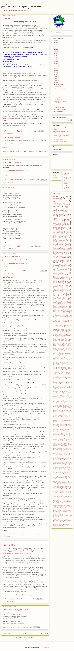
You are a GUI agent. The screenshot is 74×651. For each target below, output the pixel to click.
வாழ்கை (56, 516)
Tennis (68, 240)
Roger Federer (65, 322)
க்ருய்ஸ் (61, 282)
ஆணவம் (54, 359)
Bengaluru (55, 312)
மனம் (58, 492)
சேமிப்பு (62, 251)
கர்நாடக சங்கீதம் (66, 232)
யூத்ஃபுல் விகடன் (61, 503)
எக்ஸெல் (59, 369)
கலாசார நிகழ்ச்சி (56, 383)
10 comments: (32, 534)
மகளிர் (69, 488)
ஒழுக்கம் (68, 374)
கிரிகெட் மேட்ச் (58, 391)
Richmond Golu (66, 321)
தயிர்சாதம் (68, 436)
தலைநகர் (67, 438)
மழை (54, 229)
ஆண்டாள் (68, 359)
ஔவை (70, 248)
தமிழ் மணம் (65, 434)
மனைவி (59, 493)
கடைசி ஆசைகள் (56, 378)
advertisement (62, 327)
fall (64, 243)
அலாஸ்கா (67, 272)
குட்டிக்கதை (60, 393)
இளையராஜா (56, 248)
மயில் (64, 493)
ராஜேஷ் (62, 257)
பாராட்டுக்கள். (55, 473)
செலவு (61, 286)
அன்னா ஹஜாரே (68, 350)
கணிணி (54, 379)
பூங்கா (55, 299)
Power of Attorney (63, 319)
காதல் (63, 224)
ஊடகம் (54, 369)
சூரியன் (54, 417)
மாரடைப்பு (55, 498)
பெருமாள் (55, 483)
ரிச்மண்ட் (67, 222)
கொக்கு (68, 400)
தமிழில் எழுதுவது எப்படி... (66, 187)
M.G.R (60, 262)
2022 (55, 49)
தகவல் (54, 252)
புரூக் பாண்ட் (69, 479)
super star (70, 344)
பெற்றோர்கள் (61, 483)
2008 (55, 78)
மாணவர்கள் (67, 496)
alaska (70, 262)
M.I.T (55, 317)
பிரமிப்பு (62, 237)
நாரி (71, 454)
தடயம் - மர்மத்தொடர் (11, 257)
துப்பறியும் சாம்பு (59, 446)
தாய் (68, 225)
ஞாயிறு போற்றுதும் (64, 214)
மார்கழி (59, 498)
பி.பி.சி (54, 474)
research (62, 340)
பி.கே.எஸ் (61, 228)
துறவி (66, 446)
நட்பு (69, 235)
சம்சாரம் (59, 410)
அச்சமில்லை (55, 349)
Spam (69, 324)
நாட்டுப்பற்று (55, 454)
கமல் (59, 382)
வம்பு (64, 303)
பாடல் (68, 218)
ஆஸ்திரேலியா (57, 362)
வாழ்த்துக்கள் (66, 239)
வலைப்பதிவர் (58, 305)
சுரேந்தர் (59, 416)
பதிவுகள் (69, 295)
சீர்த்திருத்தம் (55, 415)
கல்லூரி (63, 279)
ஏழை (67, 372)
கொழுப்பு (55, 282)
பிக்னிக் (54, 298)
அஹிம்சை (56, 358)
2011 (55, 72)
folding (69, 331)
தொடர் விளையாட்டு (62, 291)
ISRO (70, 316)
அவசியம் (61, 357)
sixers (70, 343)
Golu (71, 315)
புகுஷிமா (58, 478)
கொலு (54, 214)
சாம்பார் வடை (63, 411)
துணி (54, 446)
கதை (65, 200)
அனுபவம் (66, 219)
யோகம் (68, 503)
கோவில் (54, 405)
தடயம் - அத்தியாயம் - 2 (11, 162)
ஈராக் (61, 276)
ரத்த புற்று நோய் (60, 506)
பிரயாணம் (61, 216)
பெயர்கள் (68, 482)
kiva (56, 266)
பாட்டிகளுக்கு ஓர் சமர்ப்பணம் (59, 469)
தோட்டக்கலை (56, 293)
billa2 (69, 329)
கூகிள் (69, 397)
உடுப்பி (54, 367)
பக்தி (69, 460)
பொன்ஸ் (60, 487)
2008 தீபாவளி (62, 240)
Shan (64, 324)
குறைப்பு (68, 395)
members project (68, 336)
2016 (55, 61)
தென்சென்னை (63, 290)
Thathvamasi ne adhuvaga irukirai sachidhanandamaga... (61, 132)
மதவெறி (61, 491)
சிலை (68, 414)
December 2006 (60, 84)
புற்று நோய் (69, 237)
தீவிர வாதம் (67, 445)
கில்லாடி (70, 392)
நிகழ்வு (59, 236)
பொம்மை (65, 487)
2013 (55, 68)
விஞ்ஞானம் (55, 517)
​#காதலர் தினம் (61, 307)
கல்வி (54, 233)
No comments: (28, 131)
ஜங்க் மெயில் (56, 424)
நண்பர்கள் (66, 254)
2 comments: (25, 246)
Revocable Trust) (56, 321)
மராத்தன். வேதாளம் (57, 495)
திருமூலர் (61, 443)
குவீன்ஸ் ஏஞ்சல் (62, 397)
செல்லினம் (55, 420)
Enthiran (68, 314)
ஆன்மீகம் (59, 360)
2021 (55, 51)
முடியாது (59, 501)
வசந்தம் (68, 257)
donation (60, 331)
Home (25, 633)
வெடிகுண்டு (56, 520)
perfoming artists (56, 339)
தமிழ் (57, 211)
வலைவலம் (6, 18)
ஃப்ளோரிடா (67, 348)
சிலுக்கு (62, 414)
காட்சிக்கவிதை (63, 386)
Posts (55, 175)
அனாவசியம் (60, 350)
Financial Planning (56, 315)
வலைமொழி (62, 512)
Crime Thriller (69, 261)
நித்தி (63, 457)
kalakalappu (58, 335)
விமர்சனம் (62, 258)
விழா (58, 519)
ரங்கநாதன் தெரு (67, 505)
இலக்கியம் (65, 212)
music (55, 338)
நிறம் (4, 190)
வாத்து (61, 515)
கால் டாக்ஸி (67, 388)
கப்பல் (58, 232)
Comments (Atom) (29, 637)
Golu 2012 (56, 316)
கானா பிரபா (55, 387)
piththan (62, 339)
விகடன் (54, 306)
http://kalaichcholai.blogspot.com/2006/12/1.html (15, 263)
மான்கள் (61, 497)
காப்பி (68, 279)
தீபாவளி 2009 (60, 445)
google (54, 244)
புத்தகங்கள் (69, 478)
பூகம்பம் (65, 481)
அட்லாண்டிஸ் (66, 268)
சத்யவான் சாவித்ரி (66, 406)
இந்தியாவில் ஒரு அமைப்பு (36, 73)
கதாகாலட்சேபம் (56, 381)
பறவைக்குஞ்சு (55, 467)
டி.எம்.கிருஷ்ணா (67, 429)
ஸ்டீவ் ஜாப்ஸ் (67, 524)
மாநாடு (54, 302)
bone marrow (56, 219)
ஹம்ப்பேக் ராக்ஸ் (56, 526)
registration (56, 340)
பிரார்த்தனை (64, 477)
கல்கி (59, 384)
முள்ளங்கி (56, 502)
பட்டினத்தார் (69, 220)
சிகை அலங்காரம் (58, 412)
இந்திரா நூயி (63, 274)
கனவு (63, 381)
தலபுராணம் (60, 438)
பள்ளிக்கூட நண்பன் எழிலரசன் (11, 111)
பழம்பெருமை (67, 467)
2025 (55, 42)
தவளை (61, 439)
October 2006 (59, 107)
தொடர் (70, 290)
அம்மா (68, 245)
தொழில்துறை (67, 450)
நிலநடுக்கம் (56, 459)
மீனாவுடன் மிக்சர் (58, 222)
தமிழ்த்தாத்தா (60, 435)
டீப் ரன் (54, 430)
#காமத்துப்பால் (56, 261)
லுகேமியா (57, 239)
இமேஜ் (70, 274)
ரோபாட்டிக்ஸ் (67, 510)
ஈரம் (69, 364)
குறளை (54, 395)
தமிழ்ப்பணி (55, 436)
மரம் (59, 301)
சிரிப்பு (56, 285)
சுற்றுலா (63, 416)
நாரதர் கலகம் (65, 454)
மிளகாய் (56, 500)
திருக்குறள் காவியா (56, 440)
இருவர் (55, 364)
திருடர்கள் (68, 440)
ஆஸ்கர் (70, 360)
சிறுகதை (55, 216)
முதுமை (70, 501)
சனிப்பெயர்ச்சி (67, 407)
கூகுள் (68, 216)
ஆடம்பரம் (68, 358)
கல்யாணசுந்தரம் (56, 224)
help (60, 209)
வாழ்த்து (68, 516)
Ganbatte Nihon (65, 315)
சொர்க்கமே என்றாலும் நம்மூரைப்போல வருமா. (62, 422)
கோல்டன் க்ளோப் (61, 403)
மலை (65, 256)
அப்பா (54, 223)
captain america (60, 330)
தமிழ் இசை (64, 433)
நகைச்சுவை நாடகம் (64, 253)
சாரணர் (70, 249)
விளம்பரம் (61, 306)
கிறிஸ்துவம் (64, 392)
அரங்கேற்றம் (7, 277)
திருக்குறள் (55, 235)
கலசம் (69, 382)
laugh (64, 335)
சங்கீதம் (64, 249)
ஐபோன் (63, 373)
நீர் (53, 295)
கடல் (69, 377)
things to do (56, 345)
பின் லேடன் (61, 476)
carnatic (56, 264)
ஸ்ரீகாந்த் (54, 525)
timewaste (62, 345)
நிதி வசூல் (68, 455)
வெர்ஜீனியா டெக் (64, 260)
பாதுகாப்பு (68, 471)
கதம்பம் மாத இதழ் (64, 379)
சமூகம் (55, 410)
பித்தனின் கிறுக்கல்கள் (61, 474)
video (70, 346)
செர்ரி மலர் (60, 419)
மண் (53, 491)
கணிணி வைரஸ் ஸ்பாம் (59, 207)
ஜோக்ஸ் (68, 426)
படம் (67, 198)
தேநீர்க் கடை (67, 449)
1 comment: (31, 151)
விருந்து (54, 519)
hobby (70, 334)
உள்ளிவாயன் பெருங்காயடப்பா (63, 368)
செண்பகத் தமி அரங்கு (65, 417)
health (66, 334)
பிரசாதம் (54, 477)
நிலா (62, 459)
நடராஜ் (63, 293)
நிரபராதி (70, 458)
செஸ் (62, 421)
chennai (54, 243)
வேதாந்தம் (67, 521)
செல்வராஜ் (61, 420)
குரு (69, 393)
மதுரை (66, 491)
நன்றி (54, 453)
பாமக (59, 472)
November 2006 (60, 105)
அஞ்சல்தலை (67, 349)
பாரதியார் (55, 228)
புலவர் (60, 481)
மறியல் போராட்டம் (66, 495)
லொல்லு (59, 511)
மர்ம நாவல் (10, 154)
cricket (59, 243)
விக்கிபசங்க (5, 118)
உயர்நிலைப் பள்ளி (66, 367)
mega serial (61, 336)
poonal (61, 266)
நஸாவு (54, 294)
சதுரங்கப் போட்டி (57, 406)
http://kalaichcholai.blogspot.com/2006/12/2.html (15, 170)
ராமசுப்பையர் (69, 507)
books (68, 241)
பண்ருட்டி (62, 218)
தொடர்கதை (55, 450)
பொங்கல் (54, 486)
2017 (55, 59)
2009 (55, 76)
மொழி (64, 502)
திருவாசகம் (55, 444)
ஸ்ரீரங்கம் (55, 307)
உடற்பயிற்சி (55, 365)
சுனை (70, 415)
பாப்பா (54, 472)
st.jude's (59, 344)
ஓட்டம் (62, 376)
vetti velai (66, 346)
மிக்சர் (64, 498)
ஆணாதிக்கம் (61, 359)
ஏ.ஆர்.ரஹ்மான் (56, 372)
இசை (54, 215)
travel (60, 268)
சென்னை (55, 210)
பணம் (70, 462)
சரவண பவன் (65, 410)
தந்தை (55, 431)
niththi (64, 338)
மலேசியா (54, 496)
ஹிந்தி (62, 526)
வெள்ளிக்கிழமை (68, 520)
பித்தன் (60, 256)
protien (67, 339)
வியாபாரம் (67, 517)
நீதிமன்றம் (68, 459)
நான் (60, 454)
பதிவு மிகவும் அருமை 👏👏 (59, 141)
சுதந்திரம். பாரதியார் (63, 415)
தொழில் (61, 450)
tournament (68, 345)
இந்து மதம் (59, 363)
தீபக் (55, 445)
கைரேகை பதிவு (62, 400)
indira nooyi (63, 265)
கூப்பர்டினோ (61, 398)
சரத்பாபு (59, 283)
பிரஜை (59, 477)
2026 (55, 40)
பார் (61, 473)
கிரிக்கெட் (55, 281)
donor (54, 265)
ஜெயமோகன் (62, 426)
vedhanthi (60, 346)
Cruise (65, 312)
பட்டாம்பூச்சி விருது (63, 462)
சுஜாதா (56, 251)
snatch (55, 344)
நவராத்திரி (55, 218)
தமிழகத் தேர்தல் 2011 (62, 431)
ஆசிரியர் (62, 358)
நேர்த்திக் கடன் (62, 460)
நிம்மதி (68, 457)
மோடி (69, 502)
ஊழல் (58, 277)
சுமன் (55, 416)
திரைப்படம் (62, 235)
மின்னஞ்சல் (69, 498)
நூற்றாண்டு (55, 460)
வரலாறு (70, 303)
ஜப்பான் (62, 425)
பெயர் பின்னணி (60, 482)
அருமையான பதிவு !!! (58, 139)
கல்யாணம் (63, 384)
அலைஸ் (68, 355)
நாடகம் (54, 236)
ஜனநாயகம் (63, 424)
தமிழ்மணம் (61, 436)
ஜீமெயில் (68, 425)
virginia (55, 348)
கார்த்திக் (57, 388)
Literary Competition (61, 229)
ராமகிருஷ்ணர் (61, 507)
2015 (55, 63)
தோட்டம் (55, 253)
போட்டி (68, 228)
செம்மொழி (55, 286)
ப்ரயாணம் (59, 488)
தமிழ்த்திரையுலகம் (57, 289)
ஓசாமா (54, 376)
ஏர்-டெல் (62, 372)
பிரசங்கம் (68, 476)
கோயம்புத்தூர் (67, 402)
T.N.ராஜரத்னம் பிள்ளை (57, 325)
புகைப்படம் (63, 478)
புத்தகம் (55, 479)
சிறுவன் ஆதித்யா (36, 28)
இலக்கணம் (66, 209)
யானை (54, 503)
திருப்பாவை (55, 443)
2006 (55, 82)
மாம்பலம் (68, 497)
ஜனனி (69, 424)
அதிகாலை (55, 350)
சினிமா (67, 215)
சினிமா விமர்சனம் (67, 283)
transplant (54, 346)
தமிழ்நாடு (68, 435)
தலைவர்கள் (55, 439)
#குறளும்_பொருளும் (59, 203)
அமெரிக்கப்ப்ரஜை (56, 354)
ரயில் (60, 303)
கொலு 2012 (56, 401)
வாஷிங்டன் (66, 305)
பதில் (69, 463)
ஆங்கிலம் (55, 247)
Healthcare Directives (64, 316)
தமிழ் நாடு (64, 287)
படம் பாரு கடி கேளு (60, 204)
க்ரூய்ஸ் (58, 233)
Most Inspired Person (62, 317)
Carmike (60, 312)
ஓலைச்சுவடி (67, 376)
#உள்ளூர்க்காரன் (57, 198)
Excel (55, 262)
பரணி (68, 464)
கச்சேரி (62, 278)
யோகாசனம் (55, 505)
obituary (68, 338)
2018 (55, 57)
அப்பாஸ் (68, 353)
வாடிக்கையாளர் (56, 515)
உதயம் (59, 367)
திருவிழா (70, 444)
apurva (59, 329)
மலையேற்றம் (66, 301)
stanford (64, 344)
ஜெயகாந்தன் (55, 426)
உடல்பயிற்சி (67, 365)
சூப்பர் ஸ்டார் (65, 285)
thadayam (55, 268)
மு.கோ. (54, 501)
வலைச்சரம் (56, 512)
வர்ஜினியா (64, 511)
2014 (55, 66)
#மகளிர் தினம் (57, 310)
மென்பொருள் (68, 302)
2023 (55, 47)
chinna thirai (67, 330)
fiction (62, 231)
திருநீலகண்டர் (67, 441)
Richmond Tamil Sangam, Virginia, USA (14, 10)
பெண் (60, 299)
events (64, 331)
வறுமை (70, 511)
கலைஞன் (54, 384)
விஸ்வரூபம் (63, 519)
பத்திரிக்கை (55, 464)
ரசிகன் (55, 303)
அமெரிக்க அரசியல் (64, 269)
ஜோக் (68, 251)
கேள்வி (68, 398)
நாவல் (63, 455)
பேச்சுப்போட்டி (69, 483)
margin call (55, 336)
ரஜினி (54, 506)
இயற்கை (56, 276)
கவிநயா (14, 248)
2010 (55, 74)
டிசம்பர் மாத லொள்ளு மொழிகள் (15, 609)
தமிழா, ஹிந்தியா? (9, 545)
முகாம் (55, 257)
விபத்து (61, 517)
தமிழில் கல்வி (10, 601)
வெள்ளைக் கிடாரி (58, 521)
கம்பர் (58, 279)
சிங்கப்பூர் (67, 412)
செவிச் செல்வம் (68, 420)
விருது (68, 258)
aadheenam (55, 327)
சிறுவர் (63, 233)
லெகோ (54, 511)
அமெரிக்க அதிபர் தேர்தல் (59, 245)
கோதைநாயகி (66, 401)
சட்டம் (70, 405)
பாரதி (68, 297)
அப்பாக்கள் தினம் (60, 353)
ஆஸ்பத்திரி (64, 362)
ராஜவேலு (55, 507)
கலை (69, 383)
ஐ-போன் (58, 373)
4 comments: (31, 270)
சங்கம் (66, 282)
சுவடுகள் (68, 416)
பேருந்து (65, 299)
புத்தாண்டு (69, 298)
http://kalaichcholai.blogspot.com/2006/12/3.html (15, 144)
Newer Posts (6, 633)
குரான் (65, 393)
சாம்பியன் (70, 411)
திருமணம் (61, 252)
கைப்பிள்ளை (55, 400)
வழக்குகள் (69, 512)
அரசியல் (55, 220)
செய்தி (54, 419)
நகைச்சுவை (56, 206)
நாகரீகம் (58, 453)
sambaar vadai (56, 341)
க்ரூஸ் (58, 405)
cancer (70, 229)
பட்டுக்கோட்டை (56, 227)
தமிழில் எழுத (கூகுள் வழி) (67, 177)
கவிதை (9, 248)
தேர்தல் (67, 252)
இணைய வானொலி (58, 273)
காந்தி (69, 386)
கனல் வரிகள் (67, 223)
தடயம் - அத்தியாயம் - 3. (11, 137)
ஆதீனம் (54, 360)
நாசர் (69, 453)
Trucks (65, 325)
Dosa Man (59, 314)
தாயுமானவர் (67, 289)
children (62, 210)
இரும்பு (70, 363)
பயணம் (65, 236)
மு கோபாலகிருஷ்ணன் (65, 500)
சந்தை (61, 407)
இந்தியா (69, 210)
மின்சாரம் (60, 302)
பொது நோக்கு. (61, 486)
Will (62, 326)
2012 (55, 70)
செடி (58, 417)
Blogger (46, 647)
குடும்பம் (62, 281)
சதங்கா (65, 197)
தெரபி (55, 449)
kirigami (70, 265)
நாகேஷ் (64, 453)
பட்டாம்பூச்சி (62, 295)
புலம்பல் (55, 481)
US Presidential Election (58, 241)
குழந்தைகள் (55, 397)
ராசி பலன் (68, 506)
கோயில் (54, 403)
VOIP (69, 325)
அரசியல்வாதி (56, 270)
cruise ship (55, 331)
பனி (56, 297)
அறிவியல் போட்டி (57, 272)
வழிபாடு (56, 514)
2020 (55, 53)
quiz (71, 339)
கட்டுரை (61, 220)
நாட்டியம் (60, 294)
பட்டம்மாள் (55, 462)
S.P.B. (60, 324)
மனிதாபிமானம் (64, 492)
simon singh (60, 343)
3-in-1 (59, 311)
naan (59, 338)
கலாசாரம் (64, 383)
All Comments (57, 177)
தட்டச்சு (70, 430)
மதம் (57, 491)
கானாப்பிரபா (62, 387)
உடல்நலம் (61, 365)
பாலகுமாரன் (67, 473)
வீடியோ (68, 306)
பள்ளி (70, 236)
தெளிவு (60, 449)
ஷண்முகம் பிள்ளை (58, 524)
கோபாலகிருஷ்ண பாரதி (57, 402)
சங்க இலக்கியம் (64, 405)
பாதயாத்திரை (60, 471)
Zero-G (68, 326)
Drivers (63, 314)
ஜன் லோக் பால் (56, 425)
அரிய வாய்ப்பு (56, 355)
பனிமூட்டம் (62, 464)
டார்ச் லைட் (59, 429)
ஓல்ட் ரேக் (55, 377)
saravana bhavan (64, 341)
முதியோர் (65, 501)
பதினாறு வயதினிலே (62, 463)
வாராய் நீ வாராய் (68, 515)
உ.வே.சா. (63, 248)
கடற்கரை (65, 377)
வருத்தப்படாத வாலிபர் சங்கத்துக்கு (24, 116)
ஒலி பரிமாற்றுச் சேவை (60, 374)
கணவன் (68, 378)
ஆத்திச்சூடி (65, 247)
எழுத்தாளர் (56, 278)
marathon (68, 335)
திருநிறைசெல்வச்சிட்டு (57, 441)
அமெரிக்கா (55, 212)
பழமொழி (61, 297)
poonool (67, 266)
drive (58, 265)
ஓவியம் (59, 377)
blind (53, 330)
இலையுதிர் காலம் (62, 364)
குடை (55, 393)
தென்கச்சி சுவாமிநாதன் (67, 448)
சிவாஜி (54, 225)
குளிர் (68, 281)
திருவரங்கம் (67, 443)
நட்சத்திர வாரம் (57, 254)
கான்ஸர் (68, 387)
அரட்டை (63, 354)
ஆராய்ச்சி (65, 360)
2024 (55, 45)
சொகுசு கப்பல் (67, 421)
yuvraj (61, 348)
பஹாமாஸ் (66, 227)
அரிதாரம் (68, 354)
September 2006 (60, 109)
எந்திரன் (65, 369)
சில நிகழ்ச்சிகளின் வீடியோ (67, 182)
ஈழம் (66, 276)
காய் (53, 388)
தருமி (54, 438)
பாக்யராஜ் (55, 468)
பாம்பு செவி (66, 472)
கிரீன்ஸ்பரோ (66, 391)
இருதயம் (65, 363)
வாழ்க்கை (62, 516)
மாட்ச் (60, 496)
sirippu (66, 343)
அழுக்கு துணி (55, 357)
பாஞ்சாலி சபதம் (62, 468)
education (56, 231)
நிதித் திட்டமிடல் (56, 457)
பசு (56, 295)
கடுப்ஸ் (59, 223)
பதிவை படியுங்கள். (31, 109)
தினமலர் (68, 439)
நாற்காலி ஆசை (57, 455)
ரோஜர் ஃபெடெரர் (58, 510)
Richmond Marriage (56, 322)
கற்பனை (63, 382)
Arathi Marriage (66, 311)
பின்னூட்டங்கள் (61, 298)
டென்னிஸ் (61, 225)
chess (68, 264)
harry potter (61, 334)
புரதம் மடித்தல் (62, 479)
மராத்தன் (68, 493)
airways (65, 262)
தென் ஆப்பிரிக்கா (57, 448)
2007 (55, 80)
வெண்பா (55, 240)
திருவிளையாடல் (62, 444)
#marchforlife (69, 307)
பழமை (61, 467)
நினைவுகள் (67, 294)
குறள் (58, 395)
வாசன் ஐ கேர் (65, 514)
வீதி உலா (70, 519)
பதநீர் (55, 463)
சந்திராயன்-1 (55, 407)
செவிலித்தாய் (56, 421)
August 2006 (59, 111)
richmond (61, 244)
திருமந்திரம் (55, 290)
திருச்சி (63, 440)
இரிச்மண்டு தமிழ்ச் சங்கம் (22, 6)
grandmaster (55, 334)
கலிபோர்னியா (57, 249)
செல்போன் (67, 419)
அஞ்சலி (67, 244)
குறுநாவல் (63, 395)
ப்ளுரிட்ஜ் (64, 488)
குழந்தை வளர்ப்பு (65, 396)
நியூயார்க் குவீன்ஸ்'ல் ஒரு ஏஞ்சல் (59, 458)
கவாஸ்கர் (56, 386)
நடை (68, 293)
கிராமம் (60, 215)
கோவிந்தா (68, 403)
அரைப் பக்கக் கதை (65, 270)
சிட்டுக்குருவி (55, 414)
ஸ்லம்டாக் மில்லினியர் (64, 525)
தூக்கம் (70, 446)
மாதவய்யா (55, 497)
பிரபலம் (56, 237)
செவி (66, 286)
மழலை (70, 256)
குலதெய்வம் (55, 396)
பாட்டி (68, 468)
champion (62, 264)
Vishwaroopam (55, 326)
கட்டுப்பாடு (63, 378)
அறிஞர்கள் (62, 355)
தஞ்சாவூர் (65, 430)
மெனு (60, 502)
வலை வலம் (55, 258)
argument (64, 329)
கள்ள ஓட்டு (69, 384)
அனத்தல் (55, 269)
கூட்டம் (54, 398)
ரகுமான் (60, 505)
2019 (55, 55)
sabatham (68, 340)
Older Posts (44, 633)
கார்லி (62, 388)
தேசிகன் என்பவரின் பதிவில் (19, 28)
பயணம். (55, 256)
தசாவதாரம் (59, 430)
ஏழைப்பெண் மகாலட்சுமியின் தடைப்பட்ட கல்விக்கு (17, 83)
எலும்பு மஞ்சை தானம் (66, 277)
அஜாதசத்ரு (61, 349)
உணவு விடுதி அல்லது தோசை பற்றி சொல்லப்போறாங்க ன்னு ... (61, 136)
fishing (68, 243)
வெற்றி (61, 520)
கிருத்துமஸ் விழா (56, 392)
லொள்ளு (55, 200)
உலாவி (54, 368)
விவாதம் (55, 260)
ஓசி (58, 376)
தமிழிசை (70, 431)
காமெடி (68, 224)
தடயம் (68, 233)
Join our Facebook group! (66, 173)
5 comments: (24, 627)
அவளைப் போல (68, 357)
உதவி (66, 206)
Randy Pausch (66, 320)
